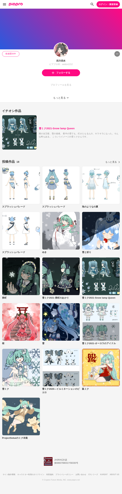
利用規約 (49, 474)
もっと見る (112, 162)
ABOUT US (114, 474)
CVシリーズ (93, 474)
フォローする (61, 72)
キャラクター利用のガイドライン (30, 474)
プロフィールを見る (61, 85)
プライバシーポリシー (64, 474)
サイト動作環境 (9, 474)
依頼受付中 (10, 54)
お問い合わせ (81, 474)
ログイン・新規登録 (108, 4)
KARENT (104, 474)
